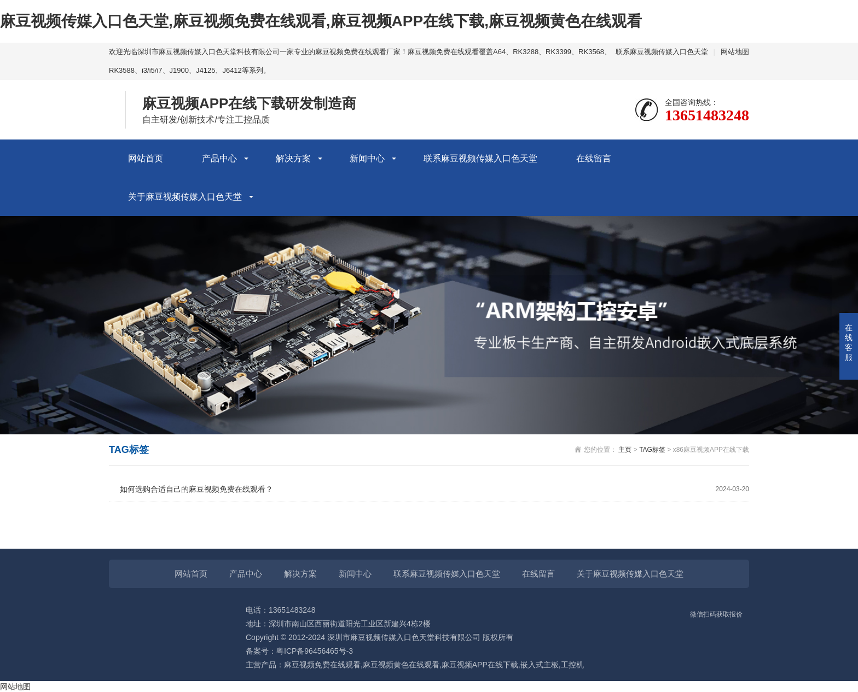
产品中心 (219, 158)
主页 (624, 449)
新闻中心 (367, 158)
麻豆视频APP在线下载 (480, 664)
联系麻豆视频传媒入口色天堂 (662, 52)
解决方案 (293, 158)
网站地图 (735, 52)
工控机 (572, 664)
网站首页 (145, 158)
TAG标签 (652, 449)
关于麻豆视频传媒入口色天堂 (185, 196)
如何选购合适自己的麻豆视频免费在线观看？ (434, 489)
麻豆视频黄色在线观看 (401, 664)
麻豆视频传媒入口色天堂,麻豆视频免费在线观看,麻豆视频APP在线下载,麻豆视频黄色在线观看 (321, 21)
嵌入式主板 (539, 664)
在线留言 (593, 158)
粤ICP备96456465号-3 (314, 651)
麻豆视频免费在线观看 (322, 664)
